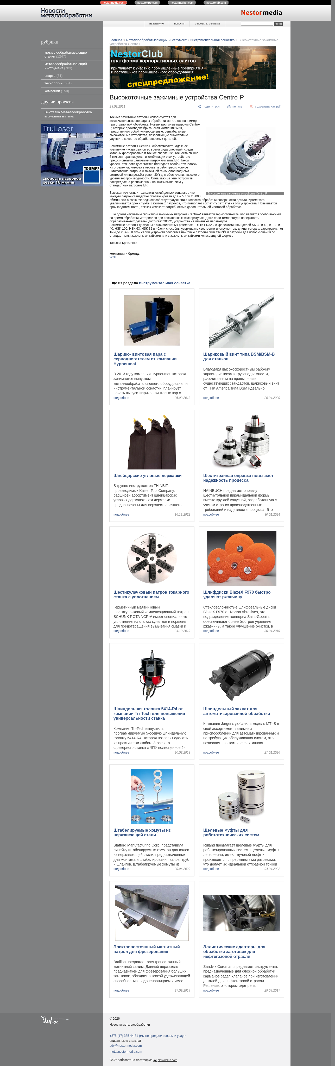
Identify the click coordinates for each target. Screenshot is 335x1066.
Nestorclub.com (167, 1060)
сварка (53, 76)
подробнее (121, 398)
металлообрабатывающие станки (66, 54)
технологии (58, 83)
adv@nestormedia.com (126, 1046)
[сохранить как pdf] (265, 107)
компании (57, 91)
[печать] (235, 107)
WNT (113, 257)
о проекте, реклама (207, 23)
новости (179, 23)
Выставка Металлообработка (68, 114)
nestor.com (113, 2)
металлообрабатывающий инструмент (66, 66)
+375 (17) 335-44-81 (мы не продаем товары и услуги (148, 1036)
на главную (156, 23)
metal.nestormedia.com (126, 1052)
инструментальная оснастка (213, 40)
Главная (116, 40)
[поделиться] (208, 107)
